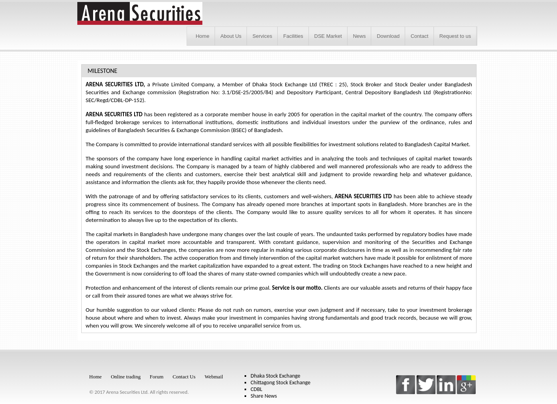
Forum (157, 377)
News (359, 36)
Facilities (293, 36)
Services (262, 36)
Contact (419, 36)
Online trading (125, 377)
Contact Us (183, 377)
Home (202, 36)
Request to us (455, 36)
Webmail (214, 377)
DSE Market (328, 36)
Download (388, 36)
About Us (231, 36)
